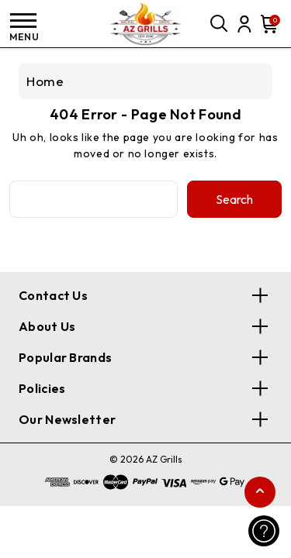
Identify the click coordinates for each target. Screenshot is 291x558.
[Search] (219, 24)
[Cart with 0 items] (268, 24)
